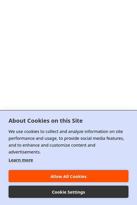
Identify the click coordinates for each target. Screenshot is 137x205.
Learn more (21, 160)
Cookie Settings (68, 192)
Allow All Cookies (68, 176)
